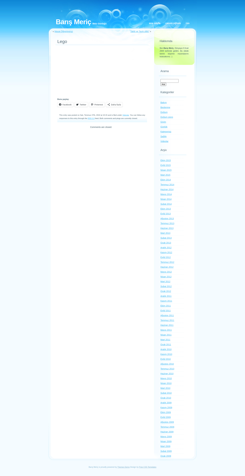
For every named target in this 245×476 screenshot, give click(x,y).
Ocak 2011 (165, 344)
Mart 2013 (165, 233)
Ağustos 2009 (167, 422)
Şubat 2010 (166, 393)
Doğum (164, 112)
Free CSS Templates (147, 467)
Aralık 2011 (166, 296)
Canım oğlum (173, 23)
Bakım (163, 102)
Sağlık (163, 136)
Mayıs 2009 (166, 436)
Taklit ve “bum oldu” (139, 31)
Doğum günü (166, 117)
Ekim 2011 (165, 306)
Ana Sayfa (154, 23)
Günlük (163, 127)
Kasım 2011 (166, 301)
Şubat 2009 (166, 451)
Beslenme (165, 107)
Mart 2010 (165, 388)
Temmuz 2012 (167, 262)
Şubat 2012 (166, 286)
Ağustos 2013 (167, 218)
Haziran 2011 (166, 325)
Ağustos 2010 (167, 364)
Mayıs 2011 (166, 330)
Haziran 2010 (166, 373)
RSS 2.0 (91, 118)
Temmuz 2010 (167, 369)
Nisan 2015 (166, 170)
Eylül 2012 (165, 257)
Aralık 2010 (166, 349)
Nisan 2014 (166, 199)
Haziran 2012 (166, 267)
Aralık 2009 (166, 402)
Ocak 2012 (165, 291)
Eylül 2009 (165, 417)
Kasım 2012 (166, 252)
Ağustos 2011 (167, 315)
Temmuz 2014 (167, 184)
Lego (62, 41)
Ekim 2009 (165, 412)
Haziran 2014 (166, 189)
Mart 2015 (165, 175)
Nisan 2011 (166, 335)
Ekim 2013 (165, 209)
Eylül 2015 (165, 165)
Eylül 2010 (165, 359)
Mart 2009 (165, 446)
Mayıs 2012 (166, 272)
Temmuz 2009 (167, 427)
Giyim (163, 122)
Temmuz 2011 (167, 320)
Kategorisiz (165, 131)
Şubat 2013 (166, 238)
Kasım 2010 (166, 354)
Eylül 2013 (165, 213)
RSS (188, 23)
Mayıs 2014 (166, 194)
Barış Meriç (73, 22)
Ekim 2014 (165, 180)
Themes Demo (123, 467)
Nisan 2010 (166, 383)
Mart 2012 (165, 281)
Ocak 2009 (165, 456)
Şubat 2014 (166, 204)
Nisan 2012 (166, 276)
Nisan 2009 (166, 441)
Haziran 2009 (166, 432)
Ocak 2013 (165, 243)
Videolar (125, 115)
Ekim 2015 (165, 160)
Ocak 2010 (165, 398)
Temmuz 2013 (167, 223)
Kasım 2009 (166, 407)
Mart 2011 (165, 339)
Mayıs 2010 (166, 378)
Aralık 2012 (166, 247)
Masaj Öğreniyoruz (64, 31)
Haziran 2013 (166, 228)
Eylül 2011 (165, 310)
